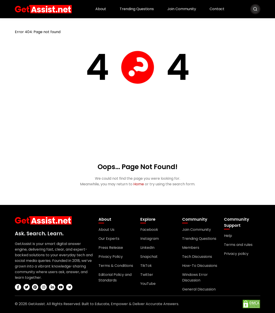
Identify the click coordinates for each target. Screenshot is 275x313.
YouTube (148, 283)
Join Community (181, 8)
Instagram (149, 238)
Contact (217, 8)
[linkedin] (52, 287)
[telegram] (69, 287)
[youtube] (61, 287)
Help (228, 235)
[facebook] (18, 287)
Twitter (146, 274)
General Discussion (199, 289)
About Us (106, 229)
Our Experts (108, 238)
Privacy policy (236, 253)
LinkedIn (147, 247)
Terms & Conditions (115, 265)
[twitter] (26, 287)
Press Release (110, 247)
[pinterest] (35, 287)
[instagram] (43, 287)
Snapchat (149, 256)
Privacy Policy (110, 256)
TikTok (146, 265)
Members (190, 247)
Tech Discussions (197, 256)
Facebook (149, 229)
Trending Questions (137, 8)
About (100, 8)
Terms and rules (238, 244)
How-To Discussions (199, 265)
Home (138, 184)
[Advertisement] (137, 128)
